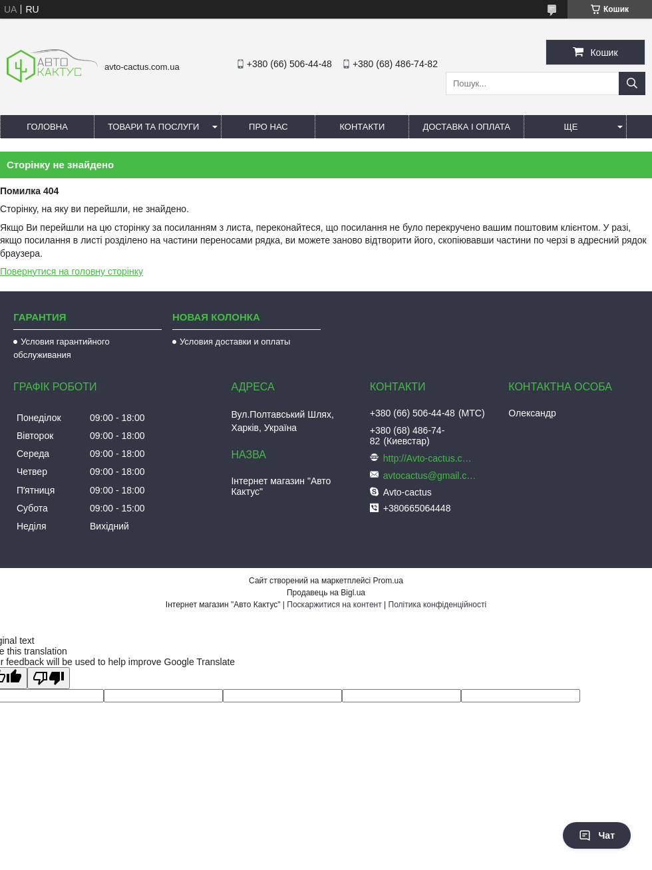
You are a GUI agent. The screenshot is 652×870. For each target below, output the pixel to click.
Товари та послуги (153, 127)
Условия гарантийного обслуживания (61, 348)
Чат (597, 835)
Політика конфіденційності (438, 604)
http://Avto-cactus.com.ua (429, 458)
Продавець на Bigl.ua (326, 592)
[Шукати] (632, 83)
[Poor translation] (48, 678)
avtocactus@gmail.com (429, 475)
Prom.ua (388, 580)
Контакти (362, 127)
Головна (47, 127)
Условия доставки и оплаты (235, 342)
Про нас (268, 127)
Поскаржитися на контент (334, 604)
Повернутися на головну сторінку (71, 271)
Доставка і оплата (466, 127)
